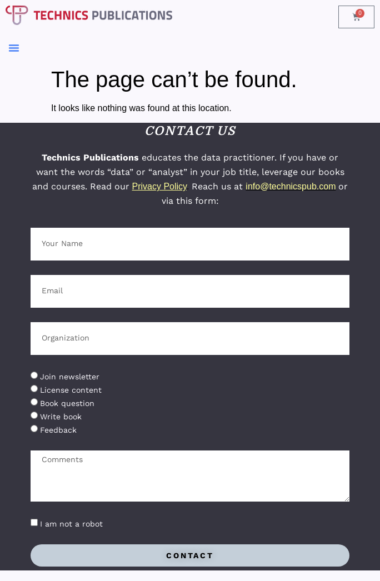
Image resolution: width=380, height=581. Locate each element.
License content (71, 389)
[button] (14, 47)
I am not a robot (71, 523)
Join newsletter (69, 376)
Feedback (58, 429)
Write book (61, 416)
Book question (67, 403)
